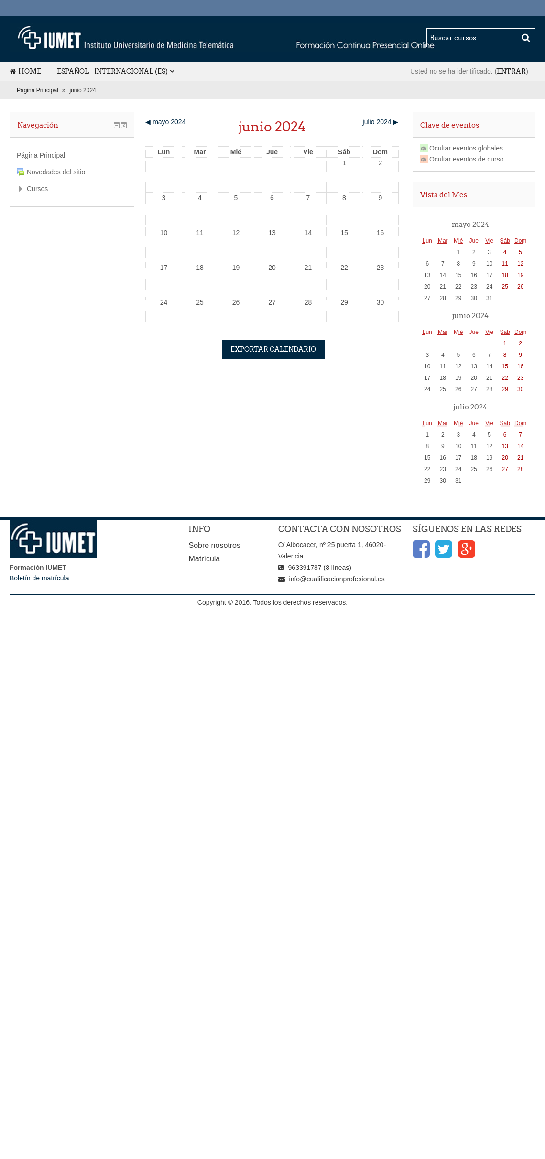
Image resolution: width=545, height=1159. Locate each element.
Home (25, 71)
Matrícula (204, 559)
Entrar (511, 71)
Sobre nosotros (214, 545)
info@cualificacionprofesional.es (337, 579)
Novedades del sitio (56, 172)
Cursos (37, 189)
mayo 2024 (470, 224)
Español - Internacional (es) (112, 71)
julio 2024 (470, 406)
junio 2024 (82, 90)
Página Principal (37, 90)
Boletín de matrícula (39, 578)
